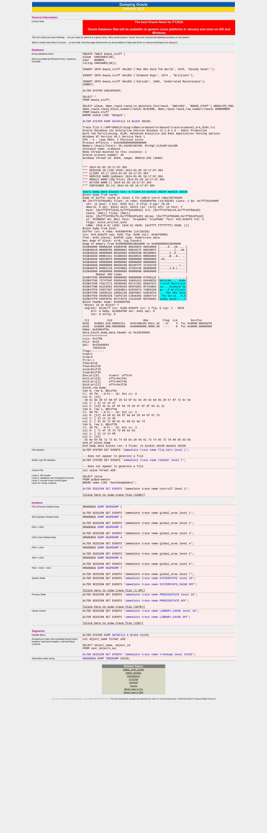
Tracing (133, 811)
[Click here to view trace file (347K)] (114, 723)
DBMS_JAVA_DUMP (133, 795)
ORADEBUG (133, 801)
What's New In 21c (133, 814)
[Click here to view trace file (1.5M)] (114, 703)
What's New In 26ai (133, 817)
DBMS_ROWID (133, 798)
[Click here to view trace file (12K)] (113, 743)
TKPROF (133, 808)
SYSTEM (133, 804)
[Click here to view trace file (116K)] (114, 590)
